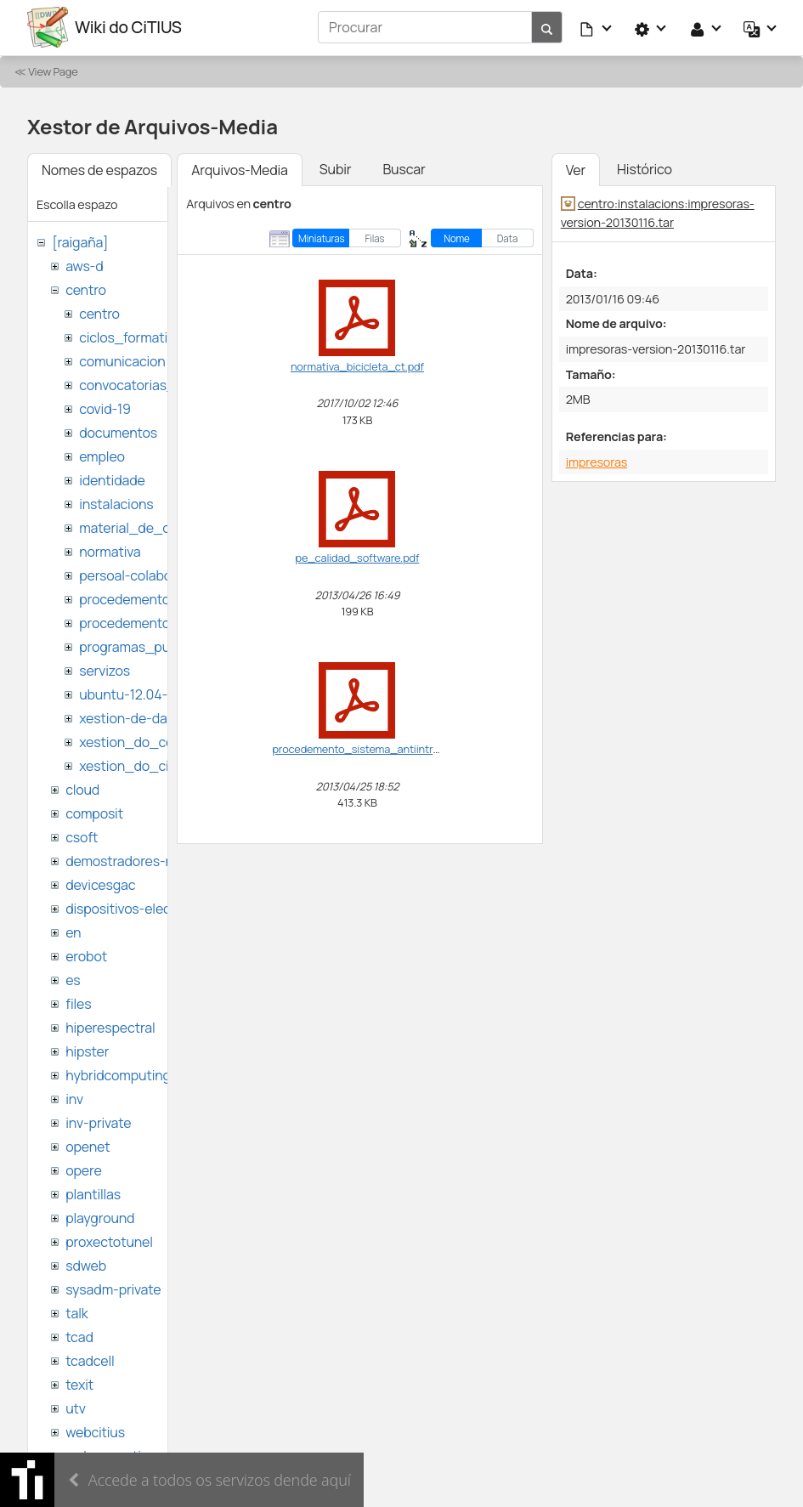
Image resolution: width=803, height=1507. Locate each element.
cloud (82, 788)
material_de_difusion (145, 527)
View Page (52, 70)
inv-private (98, 1122)
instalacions (116, 503)
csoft (81, 836)
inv (74, 1098)
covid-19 (105, 408)
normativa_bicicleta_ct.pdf (357, 365)
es (72, 979)
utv (75, 1407)
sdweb (85, 1264)
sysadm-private (113, 1288)
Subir (336, 168)
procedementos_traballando (167, 622)
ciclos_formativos (134, 336)
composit (94, 812)
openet (87, 1145)
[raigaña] (80, 241)
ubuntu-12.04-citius (140, 693)
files (78, 1003)
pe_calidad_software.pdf (358, 556)
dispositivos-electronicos (143, 907)
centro (85, 289)
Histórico (644, 168)
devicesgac (100, 884)
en (73, 931)
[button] (596, 27)
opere (83, 1169)
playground (99, 1217)
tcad (79, 1336)
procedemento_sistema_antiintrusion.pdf (375, 748)
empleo (102, 455)
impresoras (596, 461)
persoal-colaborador (141, 574)
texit (79, 1383)
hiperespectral (110, 1026)
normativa (109, 550)
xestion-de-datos (133, 717)
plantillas (93, 1193)
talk (76, 1312)
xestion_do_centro (139, 741)
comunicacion (122, 360)
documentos (118, 431)
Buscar (403, 168)
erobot (86, 955)
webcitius (95, 1431)
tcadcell (89, 1360)
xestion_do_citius (135, 765)
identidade (112, 479)
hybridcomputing (118, 1074)
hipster (87, 1050)
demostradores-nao (127, 860)
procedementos (128, 598)
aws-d (84, 265)
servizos (104, 669)
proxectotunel (109, 1241)
